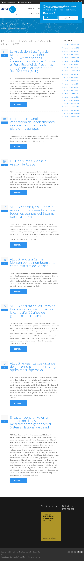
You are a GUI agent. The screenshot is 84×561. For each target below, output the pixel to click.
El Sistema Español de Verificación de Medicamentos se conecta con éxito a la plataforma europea (32, 123)
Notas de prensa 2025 (71, 45)
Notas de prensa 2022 (71, 54)
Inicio (9, 28)
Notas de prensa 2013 (71, 84)
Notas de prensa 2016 (71, 74)
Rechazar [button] (50, 18)
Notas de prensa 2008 (71, 100)
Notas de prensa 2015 (71, 77)
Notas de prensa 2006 (71, 107)
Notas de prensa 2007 (71, 104)
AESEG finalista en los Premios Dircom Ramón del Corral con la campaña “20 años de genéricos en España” (32, 310)
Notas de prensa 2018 (71, 67)
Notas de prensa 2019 (71, 64)
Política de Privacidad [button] (68, 10)
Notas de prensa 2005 (71, 110)
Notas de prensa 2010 (71, 94)
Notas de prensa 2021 (71, 58)
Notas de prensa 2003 (71, 117)
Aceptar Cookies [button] (68, 18)
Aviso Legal (5, 557)
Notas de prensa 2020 (71, 61)
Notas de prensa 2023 (71, 51)
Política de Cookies (33, 557)
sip (2, 554)
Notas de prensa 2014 (71, 81)
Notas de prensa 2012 (71, 87)
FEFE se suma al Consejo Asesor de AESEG (28, 162)
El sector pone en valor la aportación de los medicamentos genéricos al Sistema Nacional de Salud (30, 422)
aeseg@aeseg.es (8, 2)
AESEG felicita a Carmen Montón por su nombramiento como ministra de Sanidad (33, 262)
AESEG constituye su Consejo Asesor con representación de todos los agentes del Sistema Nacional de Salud (32, 211)
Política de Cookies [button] (50, 10)
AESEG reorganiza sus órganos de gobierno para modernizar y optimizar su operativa (33, 366)
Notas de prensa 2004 (71, 113)
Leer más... (18, 104)
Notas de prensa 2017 (71, 71)
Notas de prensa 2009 (71, 97)
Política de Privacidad (17, 557)
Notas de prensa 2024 (71, 48)
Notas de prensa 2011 (71, 90)
